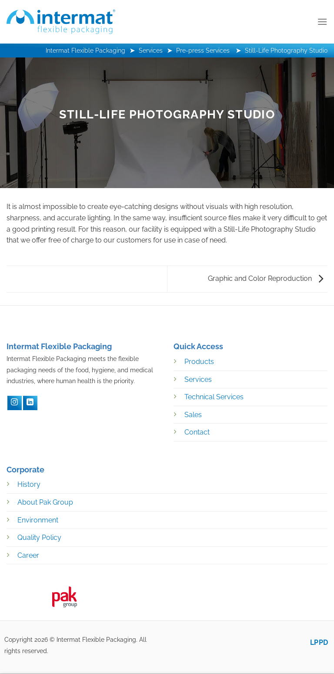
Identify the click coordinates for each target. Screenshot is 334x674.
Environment (37, 520)
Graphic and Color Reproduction (265, 278)
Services (198, 379)
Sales (193, 415)
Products (199, 361)
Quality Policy (39, 537)
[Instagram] (14, 403)
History (28, 484)
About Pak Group (45, 502)
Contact (197, 432)
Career (28, 555)
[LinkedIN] (30, 403)
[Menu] (322, 21)
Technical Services (214, 397)
